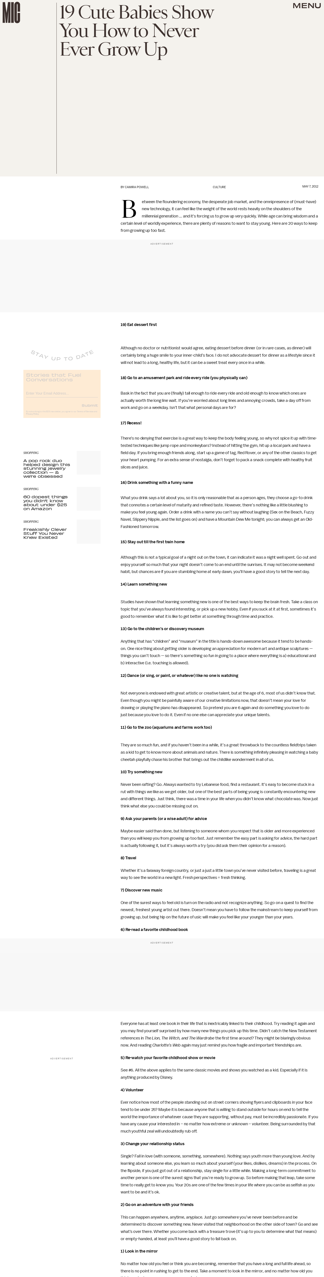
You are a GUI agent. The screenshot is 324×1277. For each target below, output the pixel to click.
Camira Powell (137, 187)
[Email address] (62, 396)
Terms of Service (85, 415)
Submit (90, 408)
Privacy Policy (32, 417)
